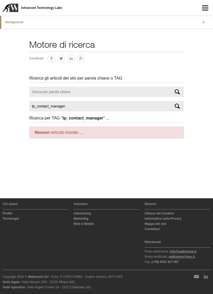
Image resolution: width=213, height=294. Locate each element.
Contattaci (152, 229)
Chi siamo (10, 204)
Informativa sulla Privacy (163, 218)
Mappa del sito (155, 224)
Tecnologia (11, 218)
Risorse (150, 204)
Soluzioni (80, 204)
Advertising (82, 213)
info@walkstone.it (183, 251)
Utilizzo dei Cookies (159, 213)
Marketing (81, 218)
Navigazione (14, 22)
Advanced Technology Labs (41, 8)
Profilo (8, 213)
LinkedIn (205, 276)
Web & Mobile (84, 224)
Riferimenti (153, 242)
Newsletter (196, 276)
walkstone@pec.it (182, 257)
